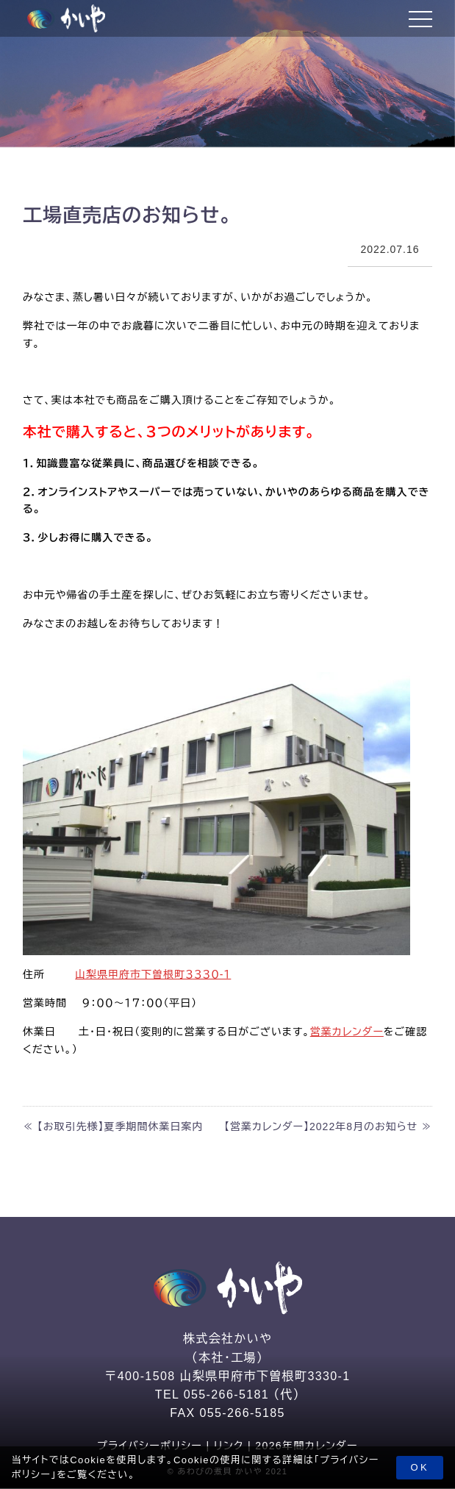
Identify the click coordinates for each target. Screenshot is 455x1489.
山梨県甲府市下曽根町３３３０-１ (153, 974)
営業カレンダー (347, 1032)
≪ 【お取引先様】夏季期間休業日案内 (113, 1126)
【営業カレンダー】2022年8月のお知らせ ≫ (328, 1126)
